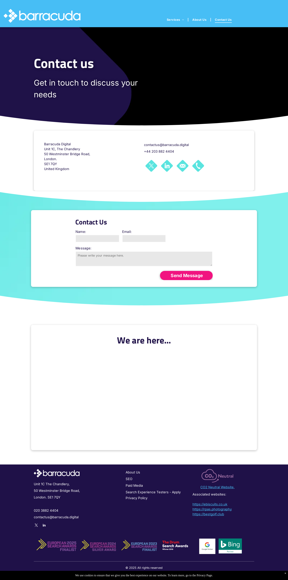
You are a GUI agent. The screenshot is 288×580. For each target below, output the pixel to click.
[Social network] (151, 166)
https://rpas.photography (212, 509)
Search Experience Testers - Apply (153, 492)
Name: (86, 233)
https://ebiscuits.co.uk (209, 504)
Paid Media (134, 485)
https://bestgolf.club (208, 514)
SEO (129, 479)
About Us (133, 472)
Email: (128, 233)
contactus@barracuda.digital (166, 145)
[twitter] (36, 526)
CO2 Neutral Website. (217, 487)
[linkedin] (44, 526)
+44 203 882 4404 (159, 151)
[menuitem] (176, 20)
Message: (89, 248)
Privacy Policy (136, 498)
